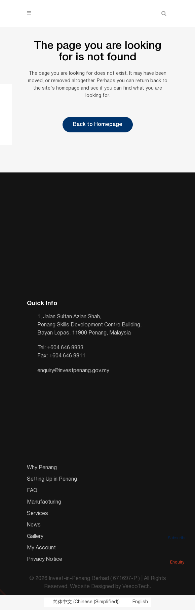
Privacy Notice (44, 559)
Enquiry (177, 553)
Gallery (35, 536)
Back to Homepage (97, 124)
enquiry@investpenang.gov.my (73, 370)
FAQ (32, 490)
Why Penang (42, 467)
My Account (41, 548)
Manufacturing (44, 502)
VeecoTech (136, 586)
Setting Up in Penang (52, 479)
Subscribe (177, 529)
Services (37, 513)
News (34, 525)
